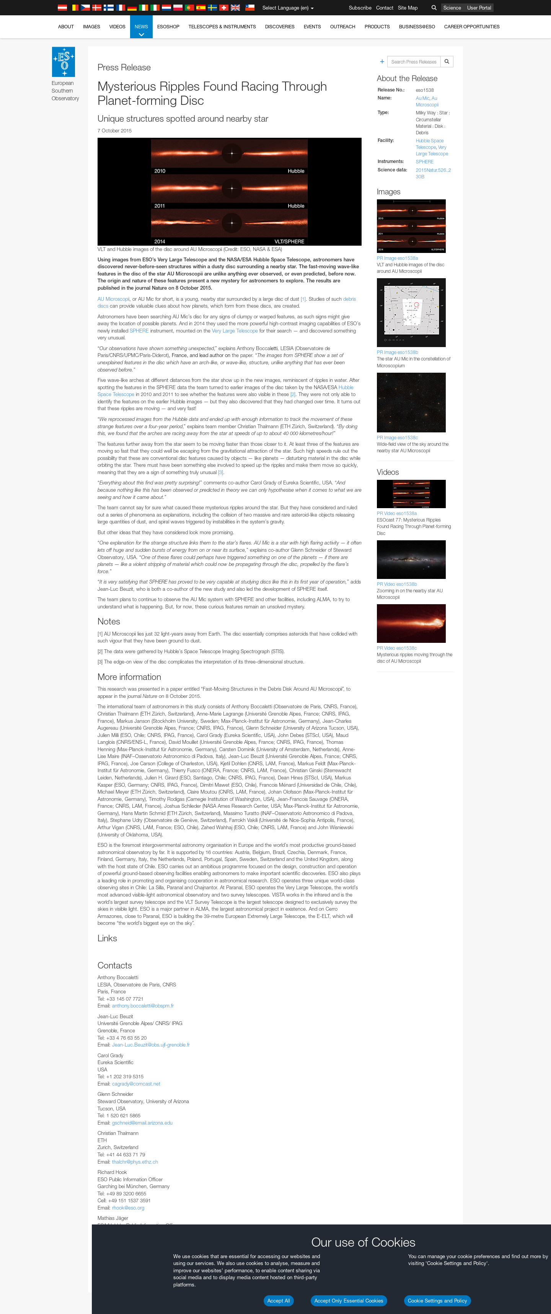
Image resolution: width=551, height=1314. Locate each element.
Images (91, 26)
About (66, 26)
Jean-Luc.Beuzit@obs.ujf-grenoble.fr (151, 1045)
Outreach (342, 26)
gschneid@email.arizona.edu (142, 1123)
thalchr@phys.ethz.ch (135, 1162)
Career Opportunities (472, 26)
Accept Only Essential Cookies (349, 1301)
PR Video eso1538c (397, 648)
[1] (303, 299)
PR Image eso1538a (397, 258)
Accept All (278, 1301)
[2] (292, 394)
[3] (220, 472)
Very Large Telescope (235, 331)
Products (377, 26)
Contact (384, 8)
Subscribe (360, 8)
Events (312, 26)
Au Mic (422, 98)
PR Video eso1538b (397, 584)
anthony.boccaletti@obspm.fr (143, 1006)
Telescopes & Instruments (222, 26)
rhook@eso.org (128, 1208)
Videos (117, 26)
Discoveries (280, 26)
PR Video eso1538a (397, 513)
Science (452, 8)
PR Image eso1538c (397, 437)
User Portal (479, 8)
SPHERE (139, 331)
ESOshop (168, 26)
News (141, 31)
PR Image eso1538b (397, 352)
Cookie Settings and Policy (437, 1301)
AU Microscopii (113, 299)
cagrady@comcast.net (136, 1084)
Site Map (408, 8)
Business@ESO (417, 26)
